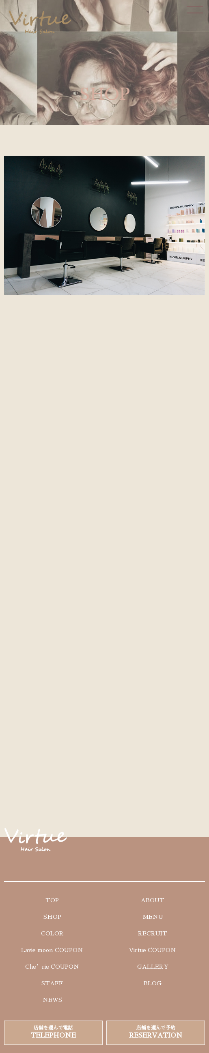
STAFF (52, 983)
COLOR (52, 933)
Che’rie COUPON (52, 966)
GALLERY (152, 966)
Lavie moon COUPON (52, 950)
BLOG (153, 983)
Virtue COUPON (152, 950)
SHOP (52, 917)
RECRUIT (152, 933)
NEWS (52, 1000)
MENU (152, 917)
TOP (52, 900)
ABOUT (152, 900)
